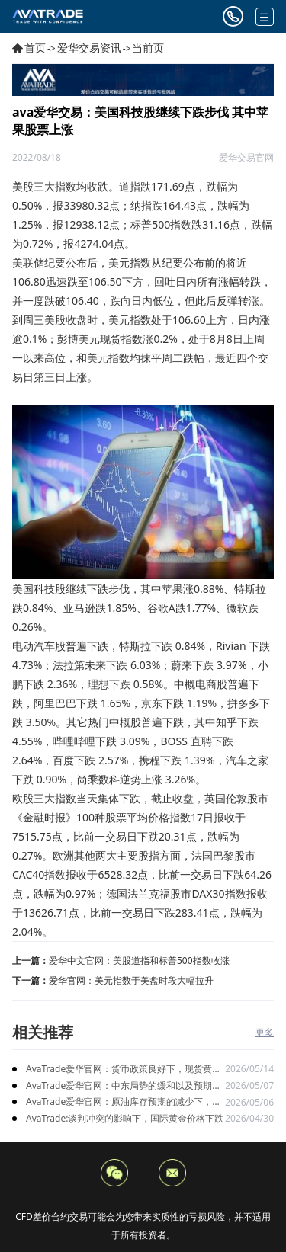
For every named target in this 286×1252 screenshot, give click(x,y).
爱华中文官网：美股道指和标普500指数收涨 (139, 960)
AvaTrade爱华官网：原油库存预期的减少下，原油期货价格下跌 (123, 1102)
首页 (35, 47)
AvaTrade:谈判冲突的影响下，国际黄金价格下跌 (124, 1118)
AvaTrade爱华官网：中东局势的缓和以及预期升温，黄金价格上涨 (123, 1086)
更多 (264, 1032)
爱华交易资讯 (89, 47)
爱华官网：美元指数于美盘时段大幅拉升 (131, 980)
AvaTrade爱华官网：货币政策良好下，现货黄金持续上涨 (123, 1069)
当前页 (148, 47)
